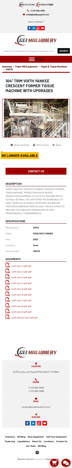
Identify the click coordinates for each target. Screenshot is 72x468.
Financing (10, 441)
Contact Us (36, 171)
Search (63, 50)
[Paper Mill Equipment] (26, 66)
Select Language (35, 21)
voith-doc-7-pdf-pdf (18, 300)
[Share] (57, 145)
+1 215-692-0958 (36, 391)
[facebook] (29, 28)
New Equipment (36, 436)
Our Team (30, 445)
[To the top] (37, 452)
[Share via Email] (20, 145)
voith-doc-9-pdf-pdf (18, 311)
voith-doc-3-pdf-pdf (18, 277)
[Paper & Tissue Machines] (54, 66)
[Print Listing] (41, 145)
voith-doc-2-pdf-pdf (19, 271)
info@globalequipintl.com (37, 14)
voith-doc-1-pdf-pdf (18, 265)
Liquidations (23, 441)
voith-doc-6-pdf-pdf (18, 294)
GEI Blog (21, 436)
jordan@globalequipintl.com (36, 406)
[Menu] (32, 59)
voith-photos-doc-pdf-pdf (22, 317)
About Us (36, 441)
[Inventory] (7, 66)
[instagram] (38, 28)
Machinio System (25, 459)
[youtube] (42, 28)
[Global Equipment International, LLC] (36, 352)
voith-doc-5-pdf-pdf (18, 288)
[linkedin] (34, 28)
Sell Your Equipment (56, 436)
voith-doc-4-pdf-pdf (19, 283)
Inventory (10, 436)
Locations (49, 441)
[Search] (30, 51)
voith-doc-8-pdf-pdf (18, 306)
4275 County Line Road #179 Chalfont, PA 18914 (36, 371)
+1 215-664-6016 (37, 10)
